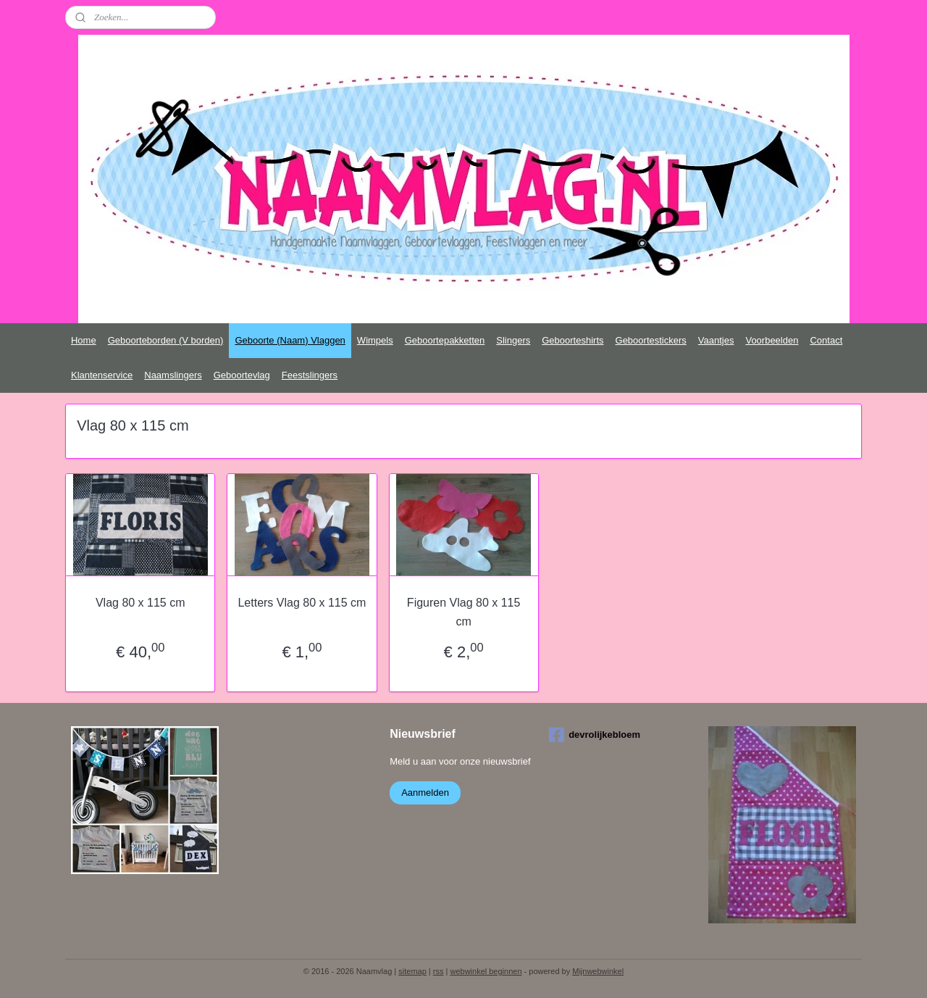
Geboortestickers (651, 340)
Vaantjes (716, 340)
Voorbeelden (771, 340)
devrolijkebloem (594, 735)
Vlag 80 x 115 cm (140, 602)
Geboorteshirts (572, 340)
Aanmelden (425, 792)
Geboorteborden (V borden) (166, 340)
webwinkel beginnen (485, 971)
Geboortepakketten (445, 340)
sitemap (412, 971)
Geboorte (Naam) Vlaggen (290, 340)
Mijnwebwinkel (598, 971)
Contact (826, 340)
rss (438, 971)
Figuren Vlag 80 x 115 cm (464, 612)
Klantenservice (102, 375)
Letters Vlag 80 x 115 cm (302, 602)
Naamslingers (172, 375)
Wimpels (375, 340)
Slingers (513, 340)
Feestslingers (309, 375)
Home (83, 340)
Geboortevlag (242, 375)
